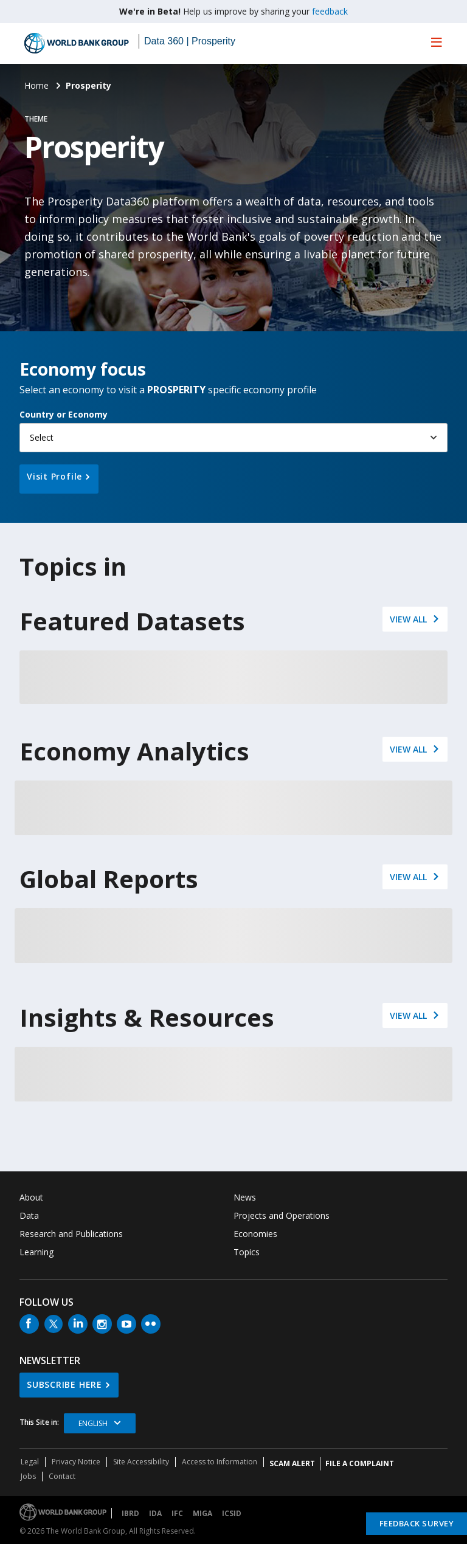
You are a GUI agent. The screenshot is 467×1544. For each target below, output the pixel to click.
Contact (62, 1476)
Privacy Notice (76, 1461)
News (245, 1197)
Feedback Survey (416, 1523)
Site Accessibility (141, 1461)
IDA (155, 1513)
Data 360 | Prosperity (189, 41)
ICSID (231, 1513)
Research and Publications (71, 1233)
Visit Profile (54, 476)
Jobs (28, 1476)
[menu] (437, 42)
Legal (30, 1461)
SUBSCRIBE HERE (64, 1384)
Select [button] (42, 437)
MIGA (202, 1513)
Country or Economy (63, 414)
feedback (330, 11)
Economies (255, 1233)
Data (29, 1215)
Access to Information (219, 1461)
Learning (36, 1252)
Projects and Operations (282, 1215)
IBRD (130, 1513)
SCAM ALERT (292, 1463)
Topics (247, 1252)
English (93, 1423)
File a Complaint (359, 1463)
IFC (177, 1513)
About (31, 1197)
